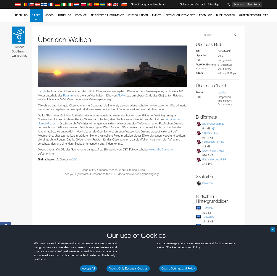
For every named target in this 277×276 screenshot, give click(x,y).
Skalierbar (207, 183)
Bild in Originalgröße (213, 124)
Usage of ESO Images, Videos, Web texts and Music (113, 169)
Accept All (88, 268)
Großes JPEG (210, 132)
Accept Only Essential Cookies (128, 268)
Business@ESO (225, 15)
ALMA (121, 95)
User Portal (254, 4)
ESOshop (81, 15)
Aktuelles (64, 15)
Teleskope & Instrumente (107, 15)
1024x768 (208, 207)
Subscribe (186, 4)
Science (238, 4)
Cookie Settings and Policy (178, 268)
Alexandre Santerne (161, 149)
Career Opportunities (253, 15)
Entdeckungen (138, 15)
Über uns (21, 15)
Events (156, 15)
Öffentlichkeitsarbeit (180, 15)
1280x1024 (209, 216)
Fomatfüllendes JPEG (214, 159)
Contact (200, 4)
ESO (74, 159)
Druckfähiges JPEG (213, 150)
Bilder (36, 18)
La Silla (42, 91)
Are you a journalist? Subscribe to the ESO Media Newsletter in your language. (112, 174)
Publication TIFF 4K (213, 141)
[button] (213, 128)
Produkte (205, 15)
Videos (49, 15)
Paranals (68, 95)
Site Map (213, 4)
